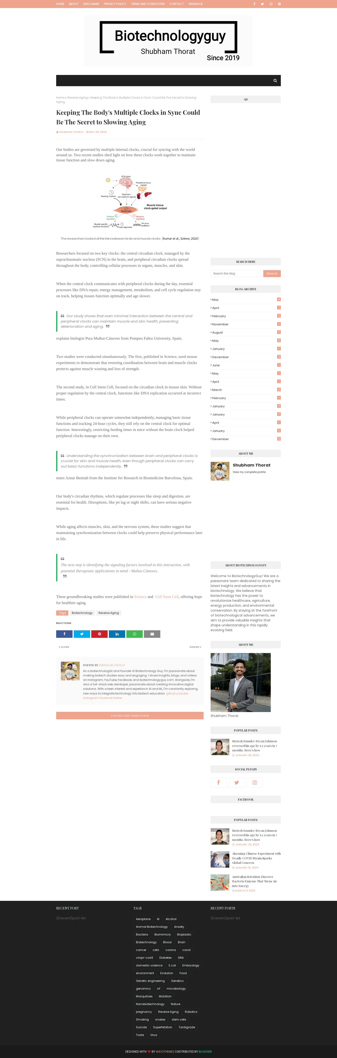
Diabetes (165, 958)
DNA (181, 958)
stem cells (179, 1019)
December (246, 357)
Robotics (191, 1012)
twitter (118, 698)
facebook (106, 698)
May (246, 299)
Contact (176, 4)
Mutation (165, 996)
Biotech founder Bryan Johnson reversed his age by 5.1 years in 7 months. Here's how (254, 745)
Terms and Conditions (148, 4)
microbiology (176, 989)
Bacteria (142, 934)
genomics (143, 989)
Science (140, 596)
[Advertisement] (246, 178)
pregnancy (144, 1012)
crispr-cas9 (144, 958)
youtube (182, 693)
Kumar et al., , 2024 (180, 238)
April (246, 308)
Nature (175, 1004)
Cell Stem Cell (167, 596)
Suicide (141, 1027)
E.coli (172, 965)
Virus (153, 1035)
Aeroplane (143, 919)
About (74, 4)
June (246, 365)
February (246, 316)
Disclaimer (91, 4)
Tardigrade (187, 1027)
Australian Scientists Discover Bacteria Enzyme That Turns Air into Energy (254, 881)
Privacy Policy (115, 4)
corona (170, 950)
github (171, 693)
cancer (141, 950)
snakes (160, 1019)
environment (145, 973)
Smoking (142, 1019)
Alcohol (171, 919)
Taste (140, 1035)
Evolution (166, 973)
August (246, 332)
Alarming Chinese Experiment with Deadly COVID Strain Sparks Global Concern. (256, 858)
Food (183, 973)
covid (186, 950)
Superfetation (162, 1027)
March (246, 390)
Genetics (177, 981)
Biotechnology (82, 613)
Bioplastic (184, 934)
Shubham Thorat (71, 132)
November (246, 324)
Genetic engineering (150, 981)
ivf (158, 989)
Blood (167, 942)
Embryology (190, 965)
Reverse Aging (77, 98)
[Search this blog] (237, 273)
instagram (91, 698)
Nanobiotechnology (150, 1004)
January (246, 349)
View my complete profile (249, 472)
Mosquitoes (144, 996)
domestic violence (149, 965)
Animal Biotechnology (152, 927)
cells (156, 950)
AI (158, 919)
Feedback (196, 4)
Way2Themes (165, 1052)
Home (60, 4)
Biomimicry (162, 934)
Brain (181, 942)
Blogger (205, 1052)
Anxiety (179, 927)
